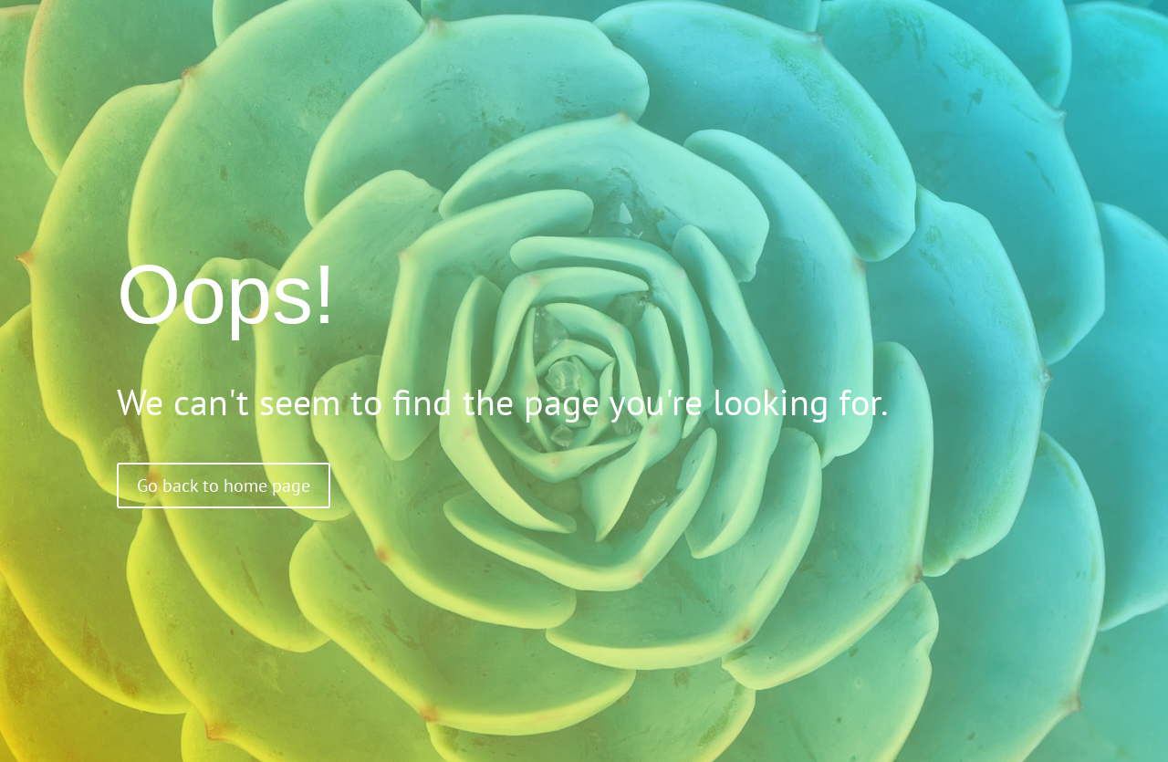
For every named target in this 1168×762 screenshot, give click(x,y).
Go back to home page (223, 485)
